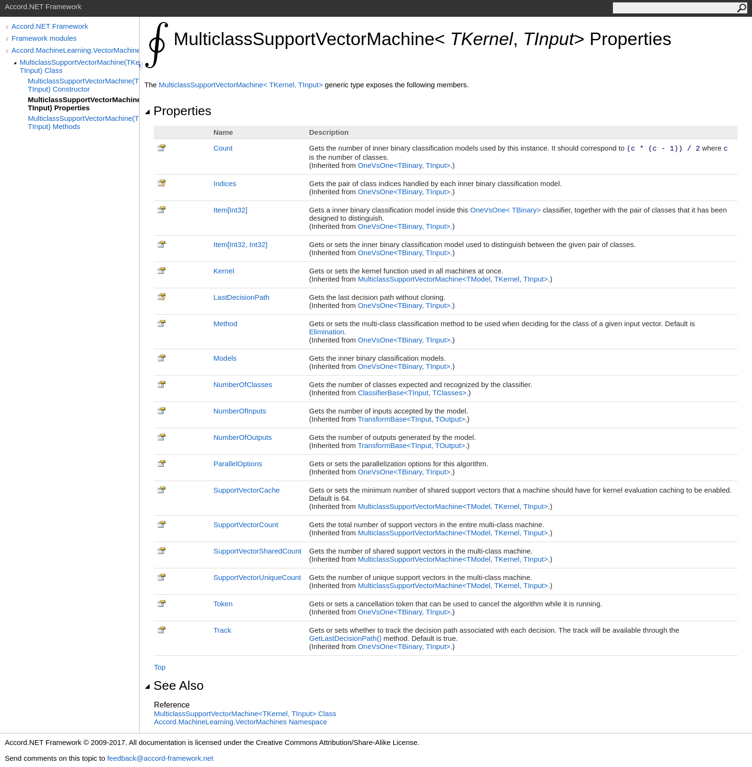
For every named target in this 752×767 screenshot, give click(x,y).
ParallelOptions (237, 464)
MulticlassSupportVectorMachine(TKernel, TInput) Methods (83, 122)
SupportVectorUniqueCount (257, 577)
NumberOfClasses (242, 384)
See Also (174, 685)
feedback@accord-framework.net (160, 758)
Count (223, 148)
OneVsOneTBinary (506, 210)
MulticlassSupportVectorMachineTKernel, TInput (242, 85)
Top (159, 667)
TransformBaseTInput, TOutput (411, 419)
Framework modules (44, 38)
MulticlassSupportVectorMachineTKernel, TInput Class (245, 713)
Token (223, 604)
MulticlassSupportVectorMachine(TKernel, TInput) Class (79, 66)
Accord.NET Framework (50, 26)
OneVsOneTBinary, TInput (404, 165)
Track (222, 630)
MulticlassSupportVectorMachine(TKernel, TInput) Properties (83, 103)
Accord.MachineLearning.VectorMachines (75, 50)
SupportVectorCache (246, 490)
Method (225, 323)
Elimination (326, 332)
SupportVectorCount (245, 524)
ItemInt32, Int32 (240, 244)
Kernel (223, 271)
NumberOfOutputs (242, 437)
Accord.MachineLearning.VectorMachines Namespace (240, 722)
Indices (224, 183)
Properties (178, 111)
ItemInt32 (230, 210)
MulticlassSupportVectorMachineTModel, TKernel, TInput (453, 279)
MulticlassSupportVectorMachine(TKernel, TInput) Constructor (83, 85)
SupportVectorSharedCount (257, 551)
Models (224, 358)
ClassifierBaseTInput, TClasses (412, 393)
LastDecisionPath (241, 297)
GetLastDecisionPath (346, 638)
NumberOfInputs (239, 411)
